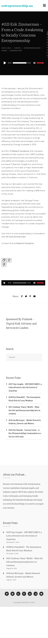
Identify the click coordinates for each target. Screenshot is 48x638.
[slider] (19, 63)
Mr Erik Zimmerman (16, 236)
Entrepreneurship (32, 48)
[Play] (5, 62)
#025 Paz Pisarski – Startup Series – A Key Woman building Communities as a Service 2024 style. (25, 433)
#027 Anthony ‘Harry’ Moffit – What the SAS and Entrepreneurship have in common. (24, 410)
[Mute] (34, 63)
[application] (23, 62)
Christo (17, 48)
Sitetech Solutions (20, 151)
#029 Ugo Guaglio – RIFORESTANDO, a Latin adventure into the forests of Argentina (25, 387)
